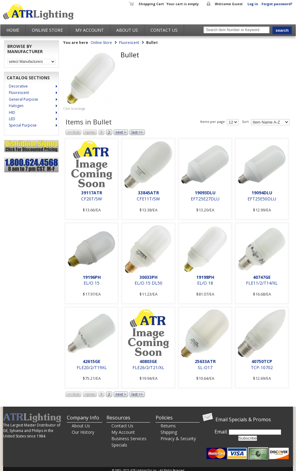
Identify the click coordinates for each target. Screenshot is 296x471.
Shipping (169, 432)
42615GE (91, 361)
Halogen (16, 105)
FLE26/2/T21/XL (148, 367)
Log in (252, 4)
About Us (127, 30)
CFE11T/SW (148, 199)
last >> (137, 132)
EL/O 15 (91, 283)
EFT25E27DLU (205, 199)
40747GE (262, 277)
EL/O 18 (205, 283)
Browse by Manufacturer (25, 49)
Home (12, 30)
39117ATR (91, 193)
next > (121, 132)
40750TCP (261, 361)
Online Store (47, 30)
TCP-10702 (262, 367)
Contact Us (164, 30)
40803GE (148, 361)
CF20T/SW (91, 199)
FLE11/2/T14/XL (262, 283)
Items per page (212, 122)
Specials (119, 445)
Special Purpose (23, 125)
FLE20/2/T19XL (92, 367)
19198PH (205, 277)
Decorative (18, 86)
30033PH (148, 277)
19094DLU (261, 193)
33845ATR (148, 193)
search (282, 30)
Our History (83, 432)
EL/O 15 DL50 (148, 283)
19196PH (92, 277)
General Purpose (23, 99)
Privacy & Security (178, 438)
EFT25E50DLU (261, 199)
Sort (245, 122)
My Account (89, 30)
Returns (168, 426)
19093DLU (205, 193)
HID (12, 112)
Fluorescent (19, 92)
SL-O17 (205, 367)
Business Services (128, 438)
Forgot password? (277, 4)
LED (12, 118)
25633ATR (205, 361)
